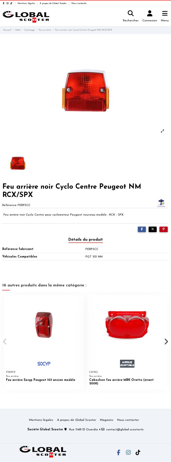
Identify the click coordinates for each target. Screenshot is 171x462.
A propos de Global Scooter (53, 4)
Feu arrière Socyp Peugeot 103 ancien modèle (40, 380)
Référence (9, 205)
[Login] (150, 16)
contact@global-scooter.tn (125, 429)
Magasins (106, 420)
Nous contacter (79, 4)
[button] (4, 341)
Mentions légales (27, 4)
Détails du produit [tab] (85, 240)
